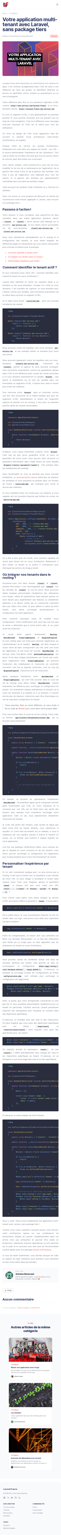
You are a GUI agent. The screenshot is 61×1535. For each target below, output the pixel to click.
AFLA (10, 1493)
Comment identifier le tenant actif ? (23, 253)
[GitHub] (16, 1498)
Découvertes (7, 1513)
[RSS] (19, 1498)
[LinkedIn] (4, 1498)
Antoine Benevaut (25, 1274)
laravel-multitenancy (42, 1250)
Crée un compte (23, 1308)
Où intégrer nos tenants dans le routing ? (25, 257)
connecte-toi (35, 1308)
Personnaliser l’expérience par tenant (23, 261)
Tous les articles (9, 1507)
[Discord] (12, 1498)
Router (21, 708)
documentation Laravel (27, 477)
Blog (4, 13)
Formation (6, 1516)
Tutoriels (13, 13)
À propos (6, 1525)
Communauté (37, 1510)
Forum (35, 1507)
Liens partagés (38, 1513)
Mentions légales (9, 1528)
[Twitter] (8, 1498)
